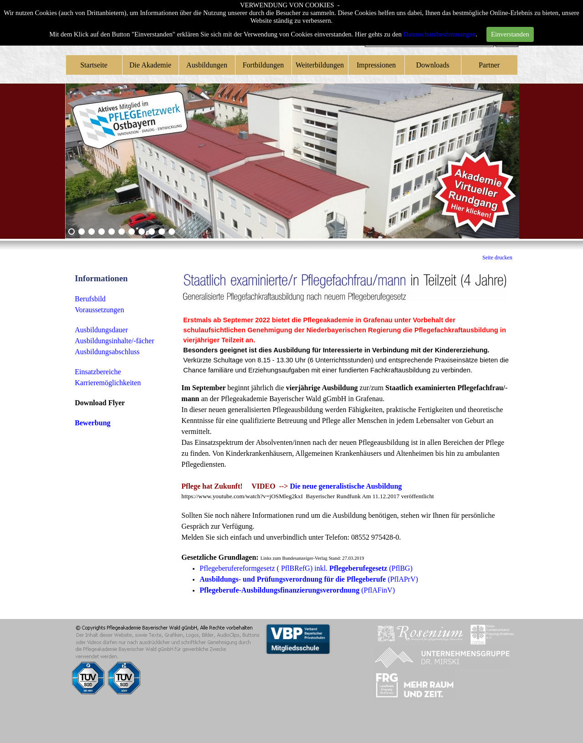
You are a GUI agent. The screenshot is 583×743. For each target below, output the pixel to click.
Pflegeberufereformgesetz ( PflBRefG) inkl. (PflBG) (305, 568)
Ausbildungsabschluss (107, 352)
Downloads (433, 65)
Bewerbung (92, 423)
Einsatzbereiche (98, 372)
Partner (489, 65)
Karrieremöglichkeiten (108, 383)
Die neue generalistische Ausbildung (346, 486)
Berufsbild (90, 299)
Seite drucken (497, 257)
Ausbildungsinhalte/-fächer (114, 341)
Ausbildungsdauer (101, 330)
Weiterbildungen (320, 65)
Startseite (93, 65)
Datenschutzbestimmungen (440, 34)
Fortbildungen (263, 65)
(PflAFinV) (297, 590)
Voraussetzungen (99, 310)
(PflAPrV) (308, 579)
